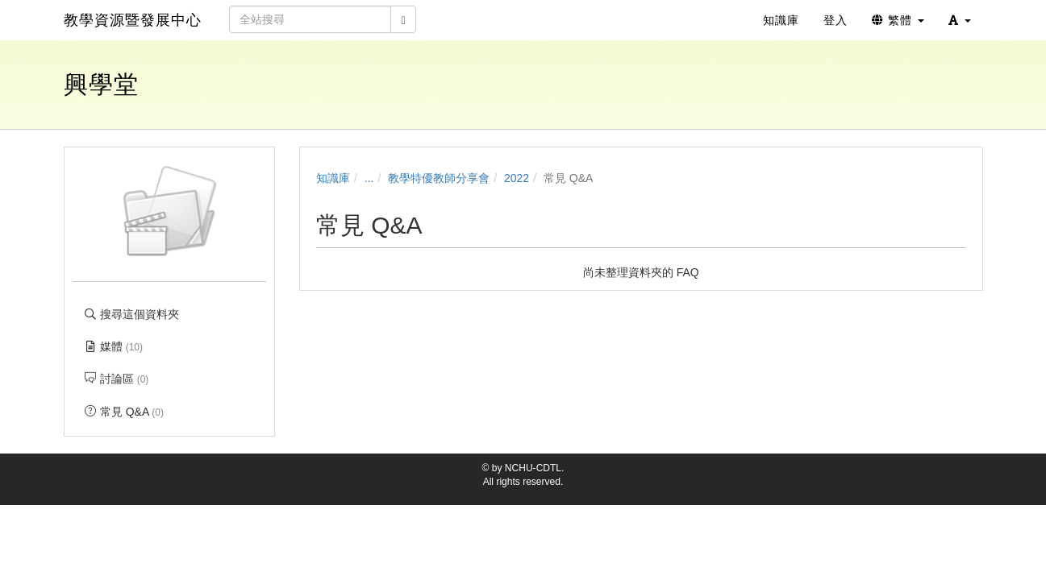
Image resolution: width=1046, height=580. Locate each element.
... (369, 178)
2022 (516, 178)
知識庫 (333, 178)
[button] (959, 20)
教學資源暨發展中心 (133, 20)
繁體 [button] (898, 20)
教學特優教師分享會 (439, 178)
